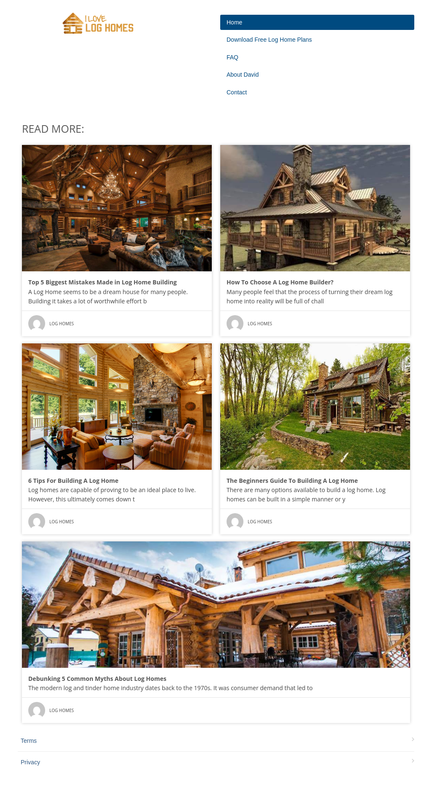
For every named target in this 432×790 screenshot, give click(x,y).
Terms (29, 740)
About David (243, 74)
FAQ (232, 57)
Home (234, 22)
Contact (237, 92)
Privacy (30, 762)
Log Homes (61, 324)
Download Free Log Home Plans (269, 39)
